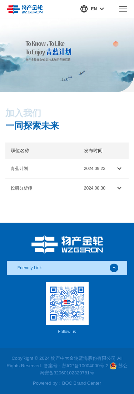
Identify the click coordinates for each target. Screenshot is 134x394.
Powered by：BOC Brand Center (67, 383)
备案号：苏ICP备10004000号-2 (76, 365)
